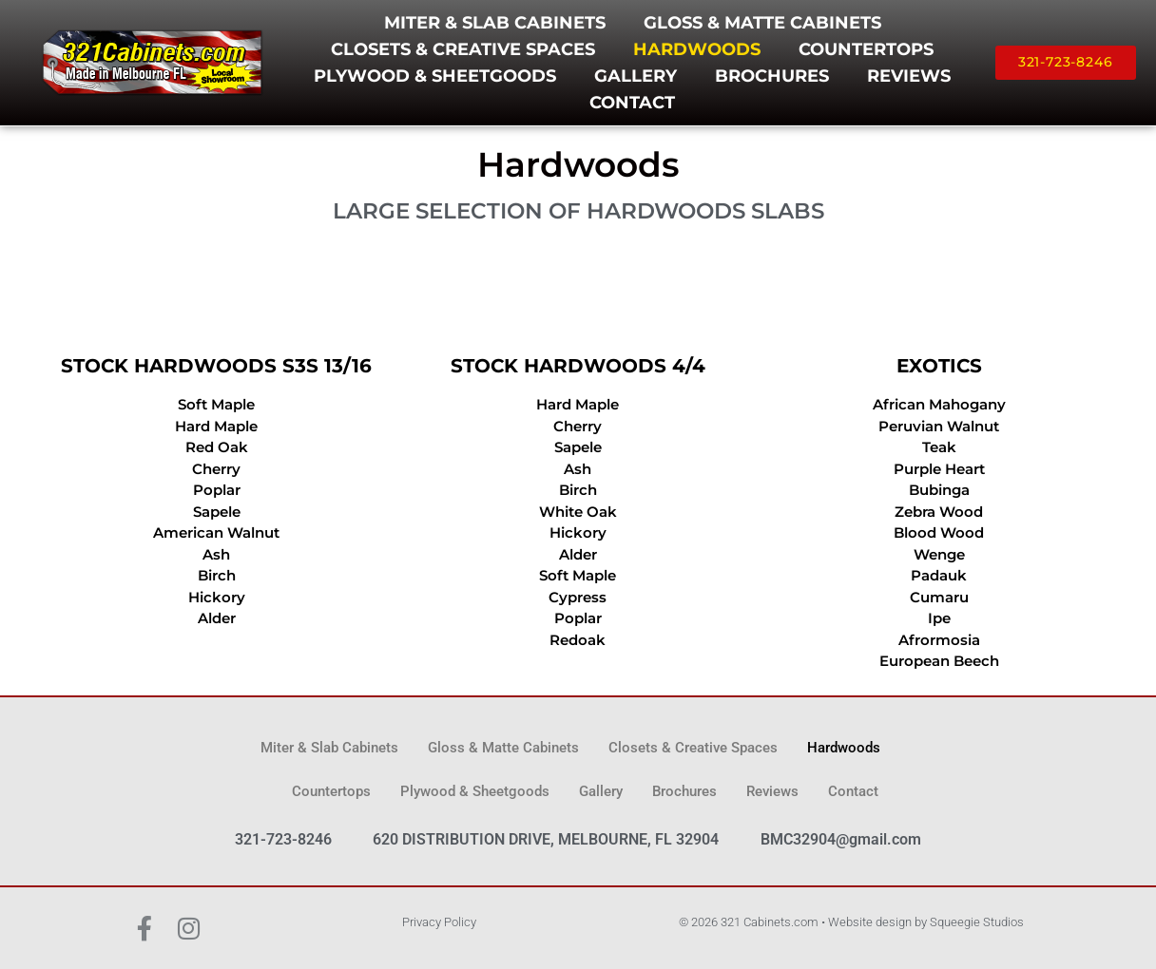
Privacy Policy (439, 922)
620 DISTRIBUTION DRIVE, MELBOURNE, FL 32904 (546, 839)
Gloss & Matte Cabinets (762, 22)
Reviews (909, 76)
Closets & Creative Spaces (463, 49)
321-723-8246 (283, 839)
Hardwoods (697, 49)
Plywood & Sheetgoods (435, 76)
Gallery (635, 76)
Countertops (866, 49)
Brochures (772, 76)
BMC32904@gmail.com (841, 839)
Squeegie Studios (977, 922)
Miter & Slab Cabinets (495, 22)
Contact (632, 102)
